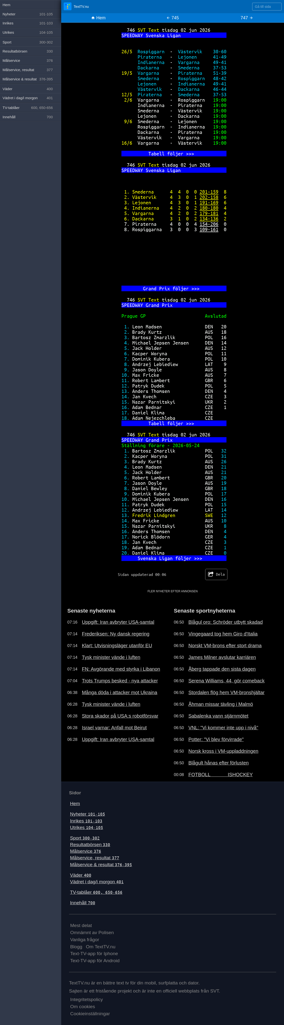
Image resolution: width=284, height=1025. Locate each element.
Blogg (76, 946)
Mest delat (81, 925)
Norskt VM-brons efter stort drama (224, 645)
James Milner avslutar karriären (222, 657)
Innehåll (82, 902)
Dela (216, 574)
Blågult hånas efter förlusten (218, 763)
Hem (98, 17)
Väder (80, 875)
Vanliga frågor (84, 939)
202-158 (209, 197)
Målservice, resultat (94, 857)
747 (247, 17)
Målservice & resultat (101, 864)
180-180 (209, 208)
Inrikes (86, 820)
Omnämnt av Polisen (92, 932)
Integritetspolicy (86, 999)
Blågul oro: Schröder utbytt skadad (225, 622)
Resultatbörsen (90, 844)
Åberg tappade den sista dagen (222, 669)
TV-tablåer (96, 892)
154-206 (209, 224)
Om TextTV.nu (101, 946)
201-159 (209, 191)
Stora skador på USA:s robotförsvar (120, 716)
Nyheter (87, 814)
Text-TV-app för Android (95, 960)
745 (172, 17)
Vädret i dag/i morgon (97, 881)
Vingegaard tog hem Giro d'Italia (223, 634)
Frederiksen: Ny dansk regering (115, 634)
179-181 (209, 213)
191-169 (209, 202)
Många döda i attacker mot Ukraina (119, 692)
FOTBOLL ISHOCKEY (220, 774)
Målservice (85, 851)
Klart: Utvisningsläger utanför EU (117, 645)
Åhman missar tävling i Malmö (220, 704)
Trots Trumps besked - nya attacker (120, 680)
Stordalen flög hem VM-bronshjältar (226, 692)
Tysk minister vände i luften (111, 657)
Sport (85, 838)
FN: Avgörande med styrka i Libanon (121, 669)
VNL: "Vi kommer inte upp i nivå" (223, 727)
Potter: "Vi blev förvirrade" (216, 739)
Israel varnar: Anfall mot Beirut (114, 727)
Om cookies (82, 1006)
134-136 (209, 218)
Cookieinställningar (90, 1013)
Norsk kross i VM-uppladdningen (223, 751)
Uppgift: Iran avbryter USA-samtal (118, 622)
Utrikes (86, 827)
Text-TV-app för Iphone (94, 953)
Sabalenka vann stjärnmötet (218, 716)
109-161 (209, 229)
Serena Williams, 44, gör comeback (226, 680)
